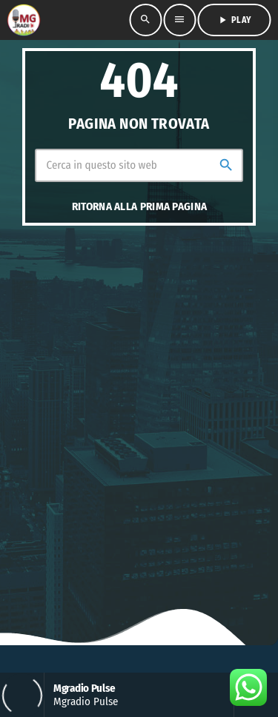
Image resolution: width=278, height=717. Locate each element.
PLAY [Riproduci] (233, 20)
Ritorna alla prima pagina (140, 206)
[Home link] (23, 20)
